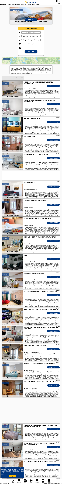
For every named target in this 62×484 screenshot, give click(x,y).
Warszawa (4, 83)
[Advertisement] (31, 411)
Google (22, 468)
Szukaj (31, 52)
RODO (2, 474)
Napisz (60, 483)
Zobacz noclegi (53, 86)
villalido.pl (31, 2)
